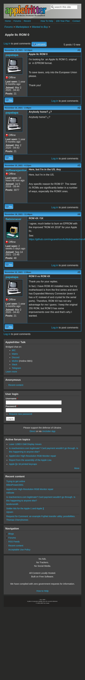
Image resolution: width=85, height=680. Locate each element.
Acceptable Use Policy (19, 549)
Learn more (11, 371)
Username (12, 398)
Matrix (15, 354)
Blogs (11, 534)
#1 (78, 50)
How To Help (47, 21)
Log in (7, 43)
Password (12, 406)
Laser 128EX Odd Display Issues (25, 444)
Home (8, 21)
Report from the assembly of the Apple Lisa (30, 460)
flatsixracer (13, 219)
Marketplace (22, 27)
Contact (76, 21)
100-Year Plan (63, 21)
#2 (78, 108)
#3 (78, 165)
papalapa (12, 55)
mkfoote (10, 493)
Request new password (20, 414)
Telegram (16, 368)
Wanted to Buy (40, 27)
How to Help (42, 591)
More (76, 468)
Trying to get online (15, 481)
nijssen (9, 512)
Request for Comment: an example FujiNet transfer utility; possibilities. (40, 516)
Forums (17, 21)
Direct (32, 431)
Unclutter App (48, 431)
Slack (14, 364)
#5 (78, 272)
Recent (27, 21)
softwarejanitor (16, 170)
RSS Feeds (14, 541)
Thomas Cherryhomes (17, 520)
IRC (14, 350)
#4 (78, 214)
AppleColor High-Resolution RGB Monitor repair (32, 456)
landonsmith (12, 504)
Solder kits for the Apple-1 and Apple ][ (25, 508)
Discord (15, 357)
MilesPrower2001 (14, 485)
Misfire (15, 361)
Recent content (15, 385)
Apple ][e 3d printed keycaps (23, 464)
